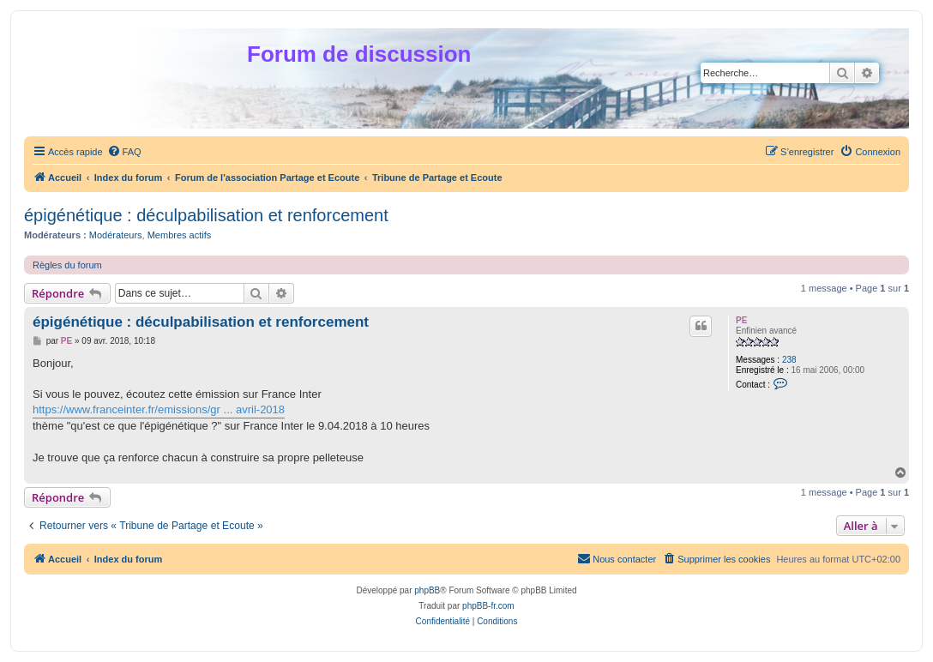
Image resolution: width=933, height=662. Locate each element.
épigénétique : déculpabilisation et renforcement (206, 215)
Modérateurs (115, 235)
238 (789, 359)
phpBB (427, 590)
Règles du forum (67, 265)
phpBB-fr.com (488, 606)
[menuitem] (124, 151)
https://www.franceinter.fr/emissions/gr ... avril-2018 (159, 409)
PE (741, 320)
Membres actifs (179, 235)
